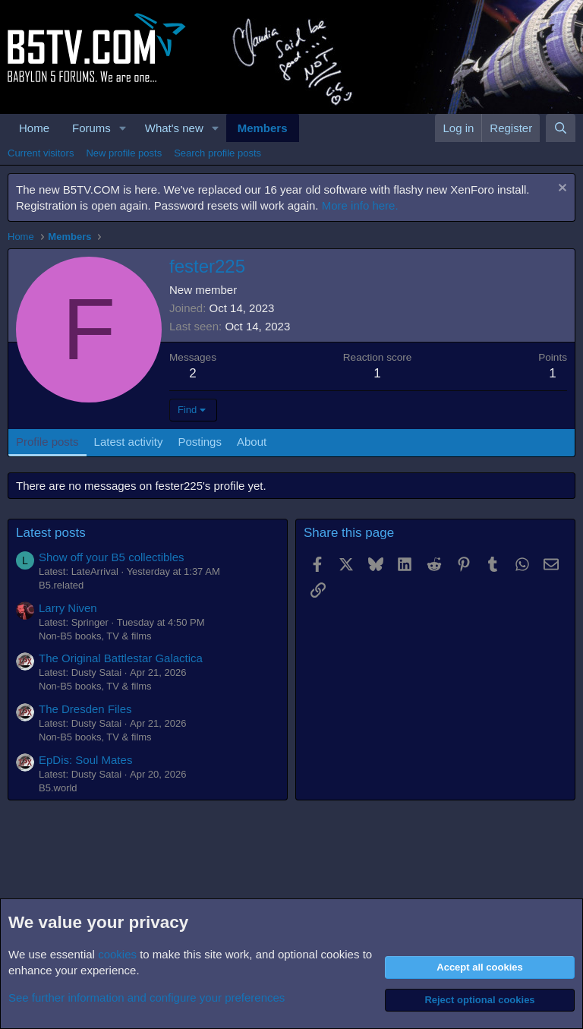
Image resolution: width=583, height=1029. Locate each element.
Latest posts (51, 533)
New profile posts (124, 153)
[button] (123, 128)
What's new (174, 128)
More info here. (360, 205)
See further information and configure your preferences (146, 997)
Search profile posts (217, 153)
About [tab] (251, 441)
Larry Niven (68, 607)
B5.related (61, 585)
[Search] (560, 128)
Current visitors (41, 153)
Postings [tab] (200, 441)
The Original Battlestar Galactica (121, 658)
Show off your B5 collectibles (111, 557)
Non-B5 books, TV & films (95, 636)
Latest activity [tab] (128, 441)
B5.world (58, 788)
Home (34, 128)
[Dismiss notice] (560, 189)
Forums (91, 128)
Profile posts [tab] (47, 441)
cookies (117, 954)
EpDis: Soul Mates (85, 759)
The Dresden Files (85, 708)
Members (263, 128)
